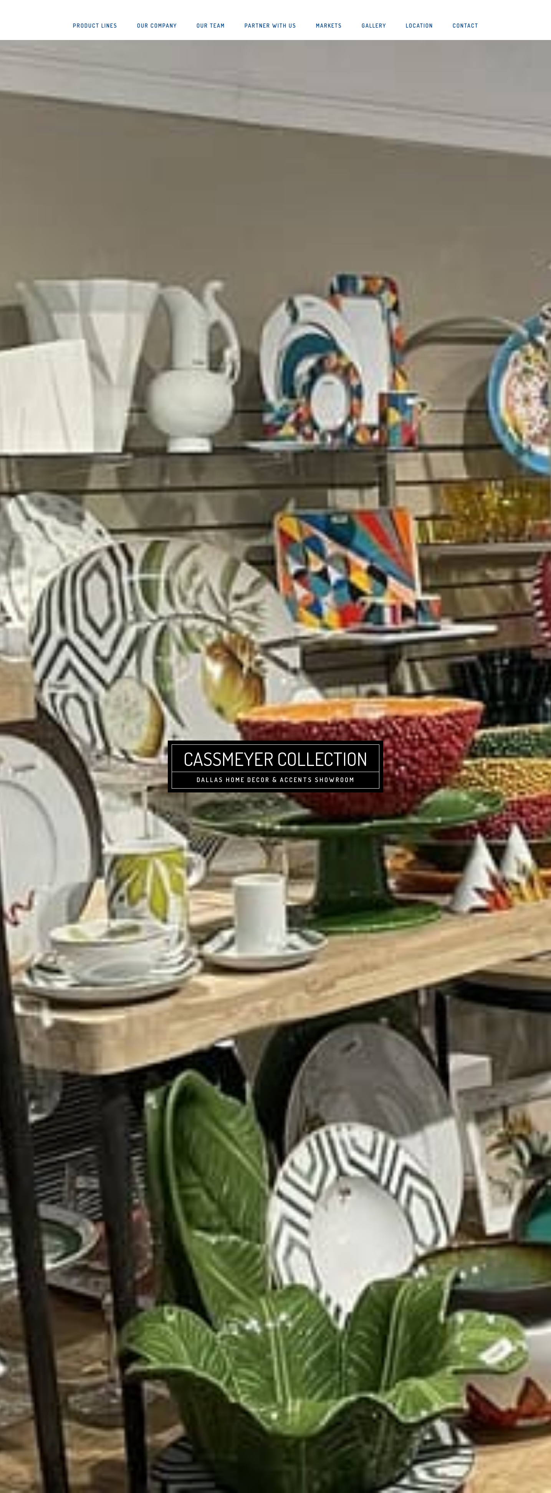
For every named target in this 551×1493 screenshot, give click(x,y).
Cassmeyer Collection (275, 758)
